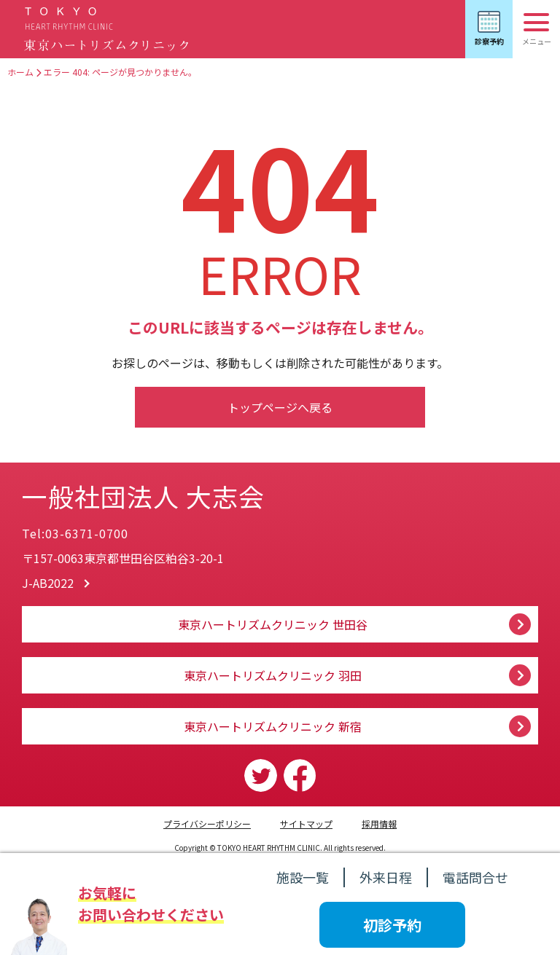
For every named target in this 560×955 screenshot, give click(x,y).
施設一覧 (302, 877)
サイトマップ (306, 823)
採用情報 (379, 823)
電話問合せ (475, 877)
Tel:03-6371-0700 (75, 533)
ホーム (20, 72)
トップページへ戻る (280, 407)
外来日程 (385, 877)
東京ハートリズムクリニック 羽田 (273, 675)
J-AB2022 (48, 583)
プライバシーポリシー (207, 823)
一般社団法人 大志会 (160, 494)
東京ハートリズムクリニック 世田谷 (273, 624)
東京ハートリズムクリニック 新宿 (273, 726)
